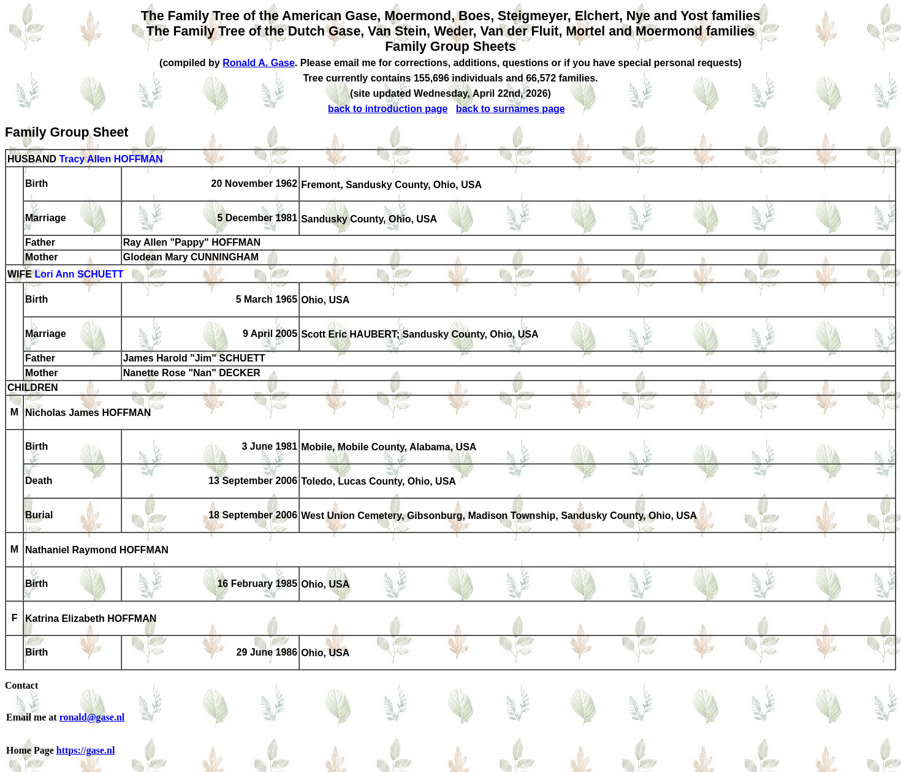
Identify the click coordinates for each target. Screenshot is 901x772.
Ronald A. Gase (258, 63)
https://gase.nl (85, 750)
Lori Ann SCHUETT (78, 275)
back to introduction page (388, 109)
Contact (21, 685)
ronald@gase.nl (92, 717)
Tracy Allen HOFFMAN (110, 159)
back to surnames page (510, 109)
